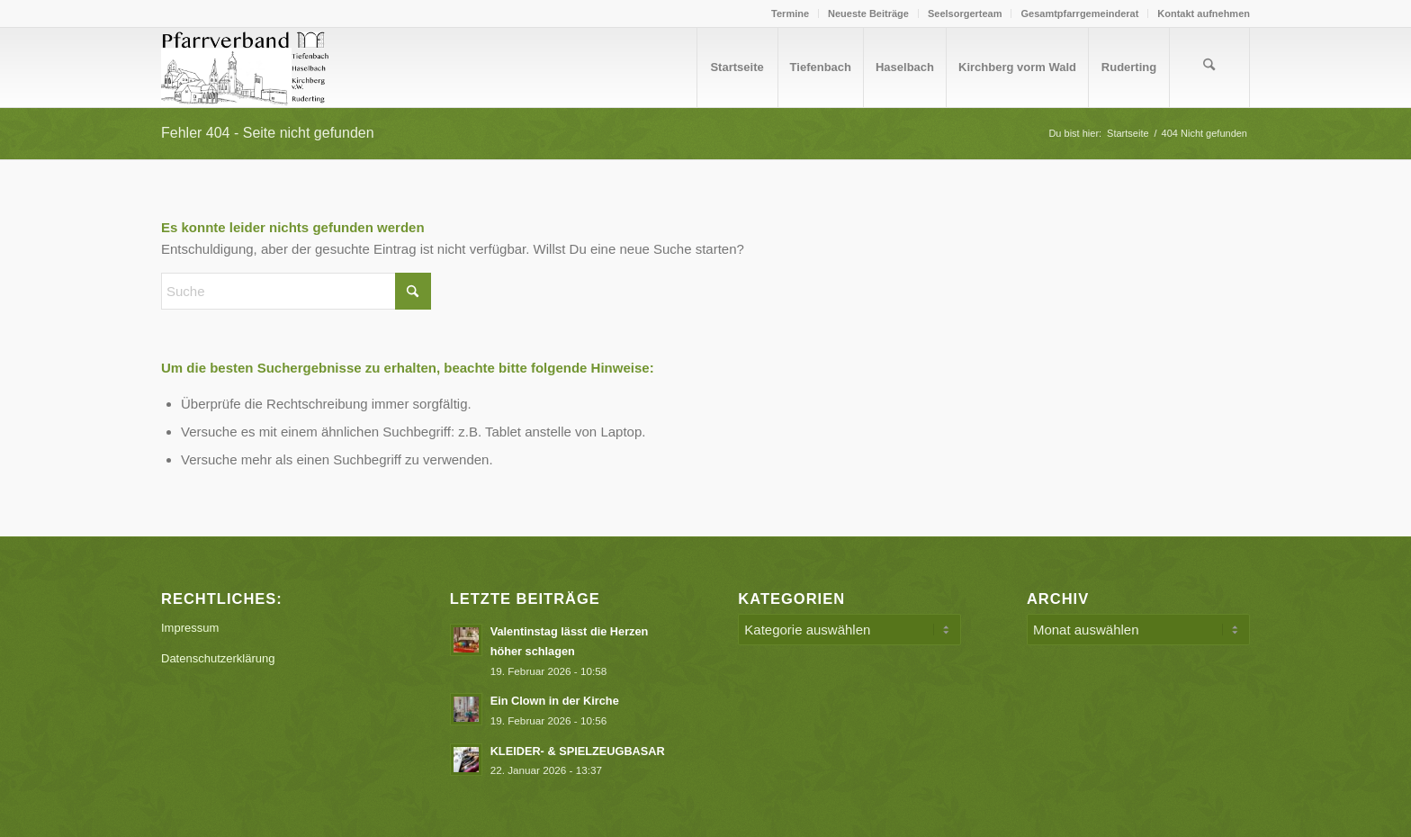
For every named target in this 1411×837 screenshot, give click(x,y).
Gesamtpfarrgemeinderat (1079, 13)
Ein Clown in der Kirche (554, 700)
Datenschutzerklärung (217, 658)
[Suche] (1209, 67)
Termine (790, 13)
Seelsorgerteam (965, 13)
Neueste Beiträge (868, 13)
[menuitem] (790, 13)
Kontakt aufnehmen (1203, 13)
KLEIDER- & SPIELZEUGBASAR (577, 751)
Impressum (190, 627)
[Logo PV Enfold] (247, 67)
